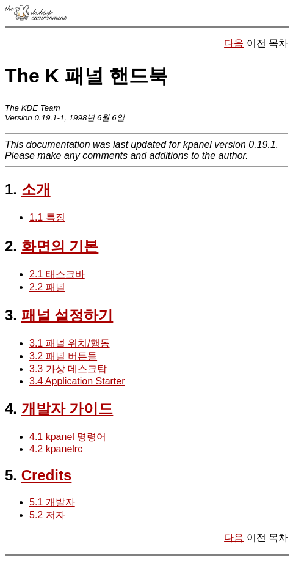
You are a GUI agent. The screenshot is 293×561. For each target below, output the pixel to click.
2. (11, 246)
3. (11, 315)
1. (11, 189)
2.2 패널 (47, 287)
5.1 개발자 (52, 502)
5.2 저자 (47, 515)
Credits (46, 475)
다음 (234, 43)
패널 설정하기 (67, 315)
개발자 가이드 (67, 408)
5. (11, 475)
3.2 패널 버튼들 (63, 356)
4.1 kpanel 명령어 (67, 436)
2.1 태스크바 (57, 274)
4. (11, 408)
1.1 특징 (47, 217)
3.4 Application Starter (77, 381)
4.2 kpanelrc (55, 449)
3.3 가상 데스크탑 (68, 369)
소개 (36, 189)
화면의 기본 (60, 246)
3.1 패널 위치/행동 (69, 343)
